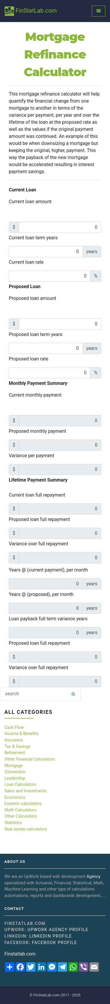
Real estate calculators (25, 829)
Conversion (15, 771)
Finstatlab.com (19, 954)
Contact (14, 909)
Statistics (13, 822)
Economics (14, 797)
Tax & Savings (17, 746)
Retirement (14, 752)
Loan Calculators (20, 784)
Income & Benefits (21, 733)
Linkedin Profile (50, 936)
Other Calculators (20, 816)
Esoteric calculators (22, 803)
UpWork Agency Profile (58, 929)
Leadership (14, 778)
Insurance (13, 740)
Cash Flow (14, 727)
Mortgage (13, 765)
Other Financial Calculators (29, 759)
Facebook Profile (54, 942)
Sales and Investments (25, 791)
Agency (93, 876)
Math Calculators (20, 810)
